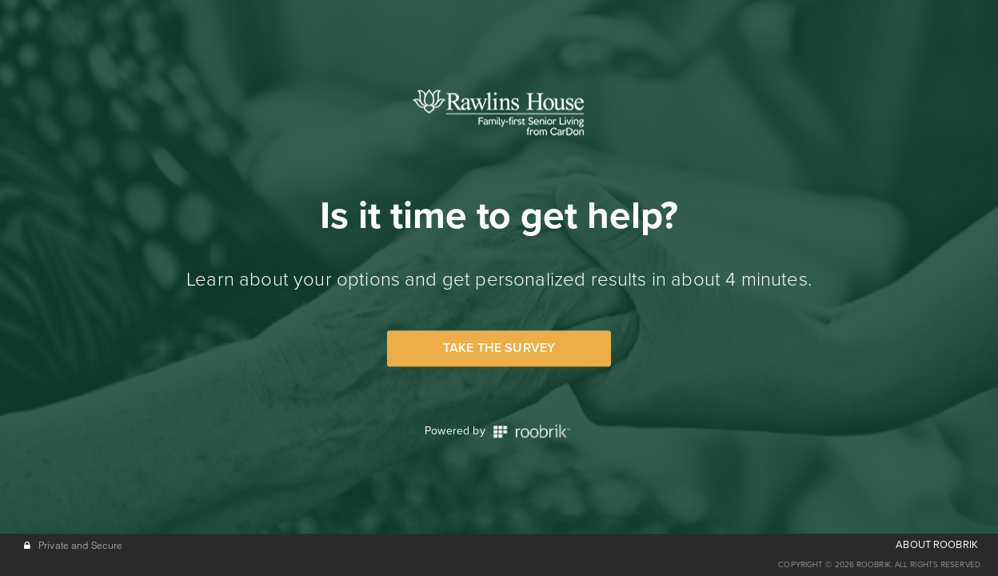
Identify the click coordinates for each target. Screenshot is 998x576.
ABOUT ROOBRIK (937, 544)
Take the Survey (499, 348)
